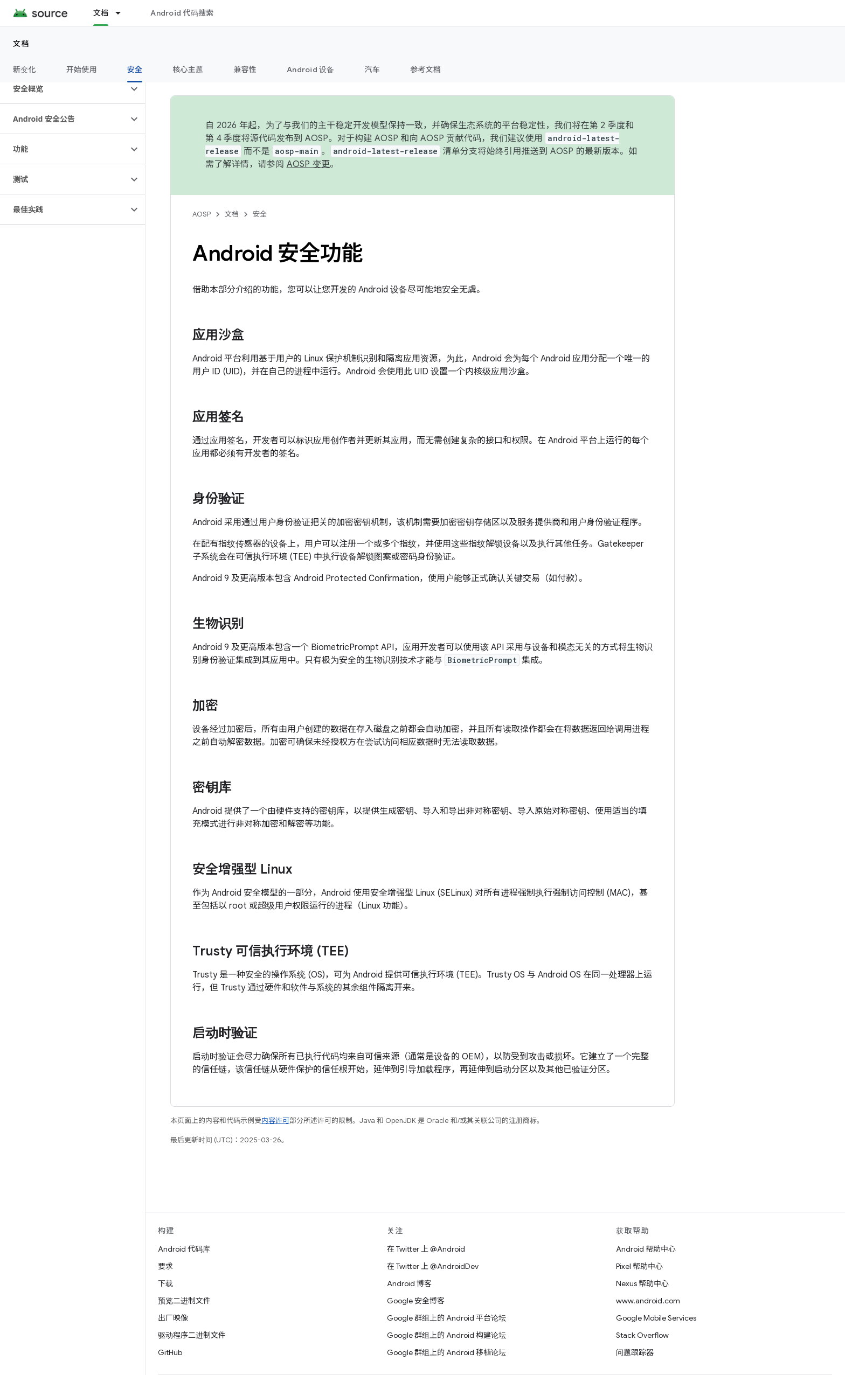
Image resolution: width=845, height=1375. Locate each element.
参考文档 (425, 69)
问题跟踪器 (635, 1352)
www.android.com (648, 1301)
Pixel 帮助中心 (639, 1266)
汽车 (372, 69)
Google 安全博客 (416, 1301)
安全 (260, 214)
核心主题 (187, 69)
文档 (21, 43)
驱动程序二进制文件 (192, 1335)
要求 (165, 1266)
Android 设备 (311, 69)
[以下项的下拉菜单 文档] (122, 13)
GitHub (170, 1352)
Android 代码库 (184, 1249)
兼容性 (245, 69)
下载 (165, 1283)
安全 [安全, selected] (135, 69)
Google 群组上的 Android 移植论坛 (446, 1352)
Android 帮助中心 (646, 1249)
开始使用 (81, 69)
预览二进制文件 (184, 1301)
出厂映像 (173, 1318)
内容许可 (275, 1120)
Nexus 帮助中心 (642, 1283)
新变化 (24, 69)
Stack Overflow (642, 1335)
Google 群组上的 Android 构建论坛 (446, 1335)
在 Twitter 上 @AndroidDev (433, 1266)
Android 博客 (409, 1283)
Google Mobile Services (656, 1318)
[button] (64, 88)
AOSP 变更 (308, 164)
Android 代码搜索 (181, 13)
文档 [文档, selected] (101, 13)
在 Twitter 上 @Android (426, 1249)
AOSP (201, 214)
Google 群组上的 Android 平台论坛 (446, 1318)
